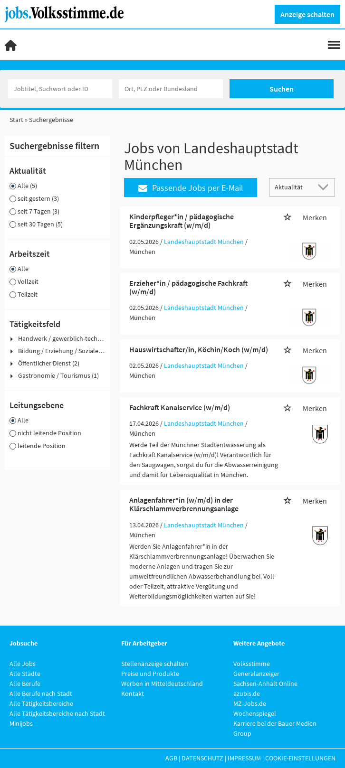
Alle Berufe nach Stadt (41, 693)
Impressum (244, 758)
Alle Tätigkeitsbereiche (41, 703)
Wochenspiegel (254, 713)
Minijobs (21, 723)
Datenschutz (202, 758)
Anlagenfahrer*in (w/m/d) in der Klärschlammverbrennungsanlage (184, 504)
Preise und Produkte (150, 673)
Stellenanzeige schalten (154, 663)
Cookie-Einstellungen (300, 758)
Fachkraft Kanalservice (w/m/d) (179, 407)
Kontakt (132, 693)
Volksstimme (251, 663)
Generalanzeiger (256, 673)
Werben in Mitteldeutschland (162, 683)
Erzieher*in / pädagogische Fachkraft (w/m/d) (188, 287)
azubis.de (246, 693)
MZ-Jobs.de (249, 703)
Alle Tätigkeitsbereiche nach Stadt (57, 713)
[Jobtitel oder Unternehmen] (60, 88)
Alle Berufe (25, 683)
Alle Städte (25, 673)
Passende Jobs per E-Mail (190, 187)
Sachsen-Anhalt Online (265, 683)
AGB (171, 758)
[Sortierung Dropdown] (325, 187)
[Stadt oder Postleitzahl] (171, 88)
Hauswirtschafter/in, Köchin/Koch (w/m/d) (198, 349)
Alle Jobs (23, 663)
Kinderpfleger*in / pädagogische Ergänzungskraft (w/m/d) (181, 221)
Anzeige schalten (307, 14)
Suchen (281, 89)
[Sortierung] (293, 187)
